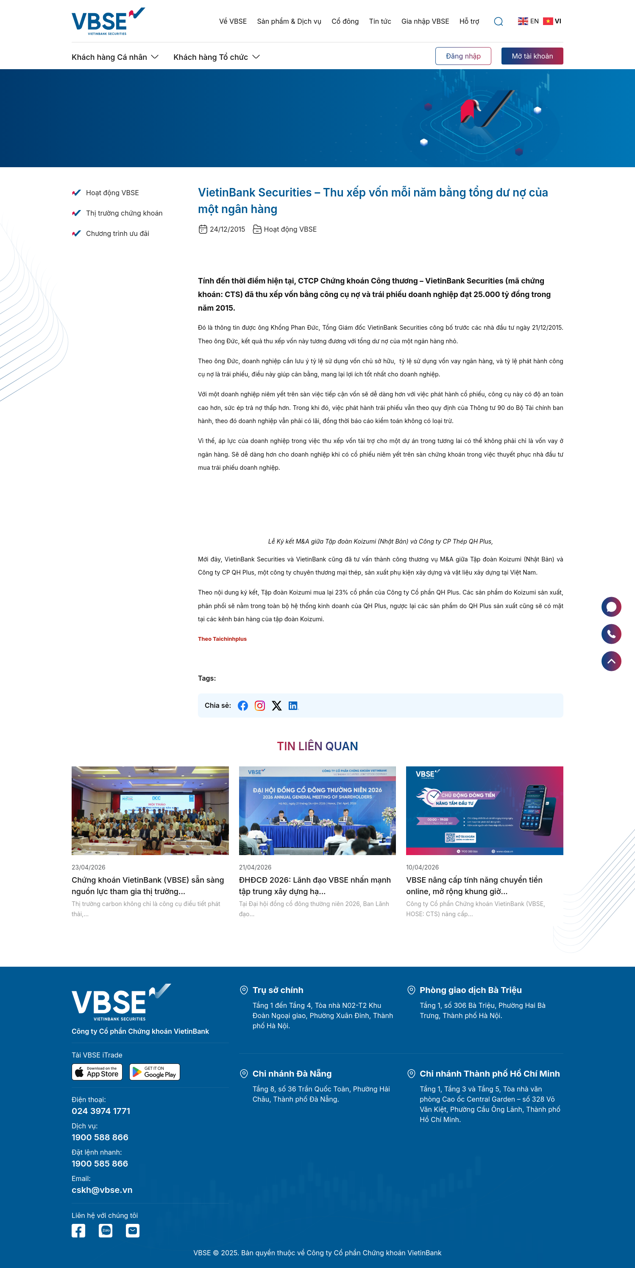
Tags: (207, 678)
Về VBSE (233, 21)
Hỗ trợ (469, 21)
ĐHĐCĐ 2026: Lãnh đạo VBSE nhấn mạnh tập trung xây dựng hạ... (315, 885)
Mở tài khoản (532, 56)
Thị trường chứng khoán (124, 213)
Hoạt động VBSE (112, 192)
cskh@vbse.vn (102, 1190)
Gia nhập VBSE (425, 21)
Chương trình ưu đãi (117, 233)
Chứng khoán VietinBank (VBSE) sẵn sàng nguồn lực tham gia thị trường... (148, 885)
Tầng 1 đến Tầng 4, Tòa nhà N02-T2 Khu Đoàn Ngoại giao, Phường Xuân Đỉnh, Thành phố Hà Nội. (323, 1015)
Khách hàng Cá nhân (109, 57)
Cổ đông (345, 21)
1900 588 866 (100, 1137)
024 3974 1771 (101, 1111)
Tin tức (380, 21)
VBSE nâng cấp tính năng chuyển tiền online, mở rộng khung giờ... (474, 885)
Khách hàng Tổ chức (210, 57)
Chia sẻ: (218, 705)
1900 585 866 (100, 1164)
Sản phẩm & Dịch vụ (289, 21)
